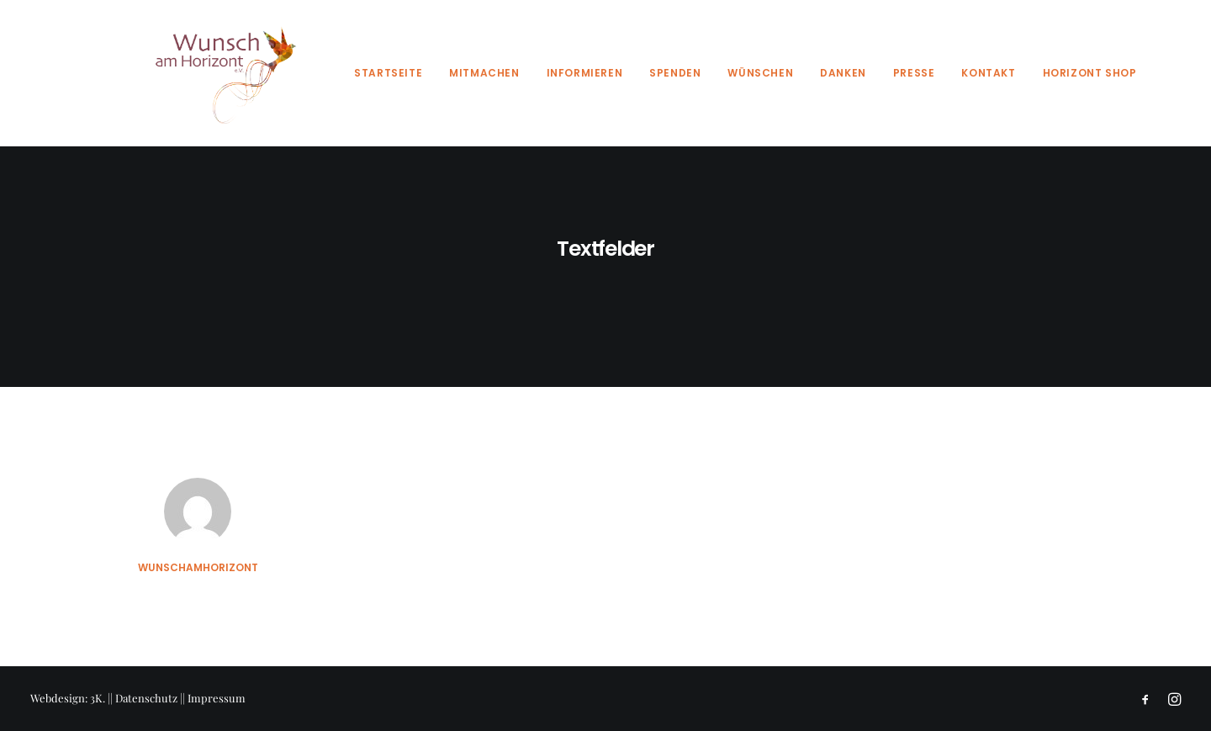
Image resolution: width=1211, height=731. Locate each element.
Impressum (217, 698)
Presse (914, 73)
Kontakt (988, 73)
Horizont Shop (1090, 73)
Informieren (585, 73)
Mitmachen (484, 73)
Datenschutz (146, 698)
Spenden (675, 73)
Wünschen (760, 73)
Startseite (388, 73)
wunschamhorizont (198, 567)
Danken (843, 73)
